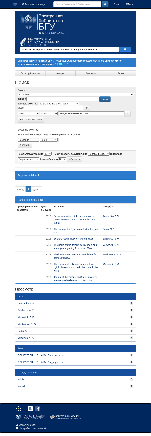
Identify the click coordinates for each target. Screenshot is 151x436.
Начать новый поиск (31, 119)
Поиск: (22, 90)
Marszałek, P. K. (111, 264)
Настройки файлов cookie (33, 428)
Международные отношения (37, 64)
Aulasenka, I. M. (111, 216)
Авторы (60, 73)
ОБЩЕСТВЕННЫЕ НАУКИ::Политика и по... (42, 355)
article (21, 379)
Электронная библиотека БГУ (35, 60)
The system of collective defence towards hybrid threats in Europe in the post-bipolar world (76, 267)
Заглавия (91, 73)
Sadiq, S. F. (109, 229)
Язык (117, 4)
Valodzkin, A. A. (111, 245)
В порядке (116, 154)
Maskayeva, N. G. (112, 254)
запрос (22, 98)
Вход (130, 4)
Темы (121, 73)
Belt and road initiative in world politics (73, 238)
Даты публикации (30, 73)
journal (21, 386)
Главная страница (33, 4)
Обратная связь (27, 425)
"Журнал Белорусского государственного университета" (89, 60)
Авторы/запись (49, 159)
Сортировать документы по (71, 154)
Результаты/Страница (30, 154)
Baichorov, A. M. (111, 238)
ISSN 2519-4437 (47, 33)
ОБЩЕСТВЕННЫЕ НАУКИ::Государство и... (41, 362)
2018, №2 (62, 64)
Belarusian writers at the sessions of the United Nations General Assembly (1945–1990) (75, 219)
